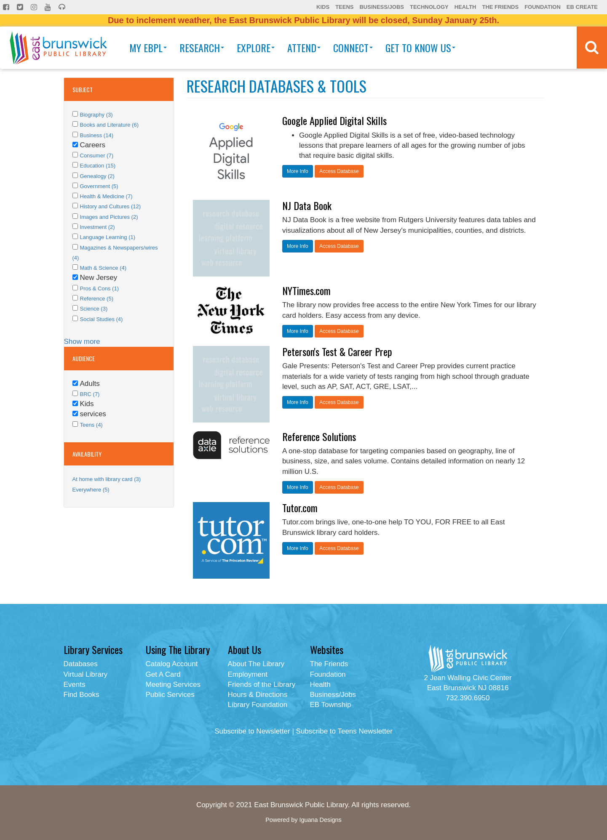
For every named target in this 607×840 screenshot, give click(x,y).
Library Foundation (258, 705)
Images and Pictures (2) (109, 217)
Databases (81, 664)
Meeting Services (173, 684)
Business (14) (96, 135)
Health (465, 7)
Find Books (81, 695)
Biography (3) (96, 115)
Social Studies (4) (101, 319)
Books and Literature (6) (109, 125)
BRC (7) (90, 394)
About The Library (256, 664)
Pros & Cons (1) (99, 288)
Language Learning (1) (108, 237)
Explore (256, 47)
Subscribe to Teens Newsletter (344, 731)
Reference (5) (96, 298)
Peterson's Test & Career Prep (337, 351)
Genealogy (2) (97, 176)
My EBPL (148, 47)
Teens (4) (91, 425)
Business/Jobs (381, 7)
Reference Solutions (319, 436)
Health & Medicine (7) (106, 196)
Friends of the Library (262, 684)
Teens (344, 7)
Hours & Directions (258, 695)
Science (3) (94, 309)
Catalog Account (172, 664)
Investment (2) (97, 227)
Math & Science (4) (103, 268)
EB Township (330, 705)
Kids (322, 7)
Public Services (170, 695)
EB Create (582, 7)
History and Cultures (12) (110, 206)
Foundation (542, 7)
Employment (247, 674)
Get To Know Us (420, 47)
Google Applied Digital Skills (334, 120)
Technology (429, 7)
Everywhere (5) (91, 489)
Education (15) (98, 165)
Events (75, 684)
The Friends (500, 7)
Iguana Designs (320, 819)
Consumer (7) (96, 155)
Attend (304, 47)
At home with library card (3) (106, 479)
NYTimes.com (306, 290)
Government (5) (99, 186)
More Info (297, 171)
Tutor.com (300, 507)
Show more (82, 342)
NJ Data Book (307, 205)
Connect (353, 47)
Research (201, 47)
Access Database (338, 171)
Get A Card (163, 674)
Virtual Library (86, 674)
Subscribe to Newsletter (252, 731)
